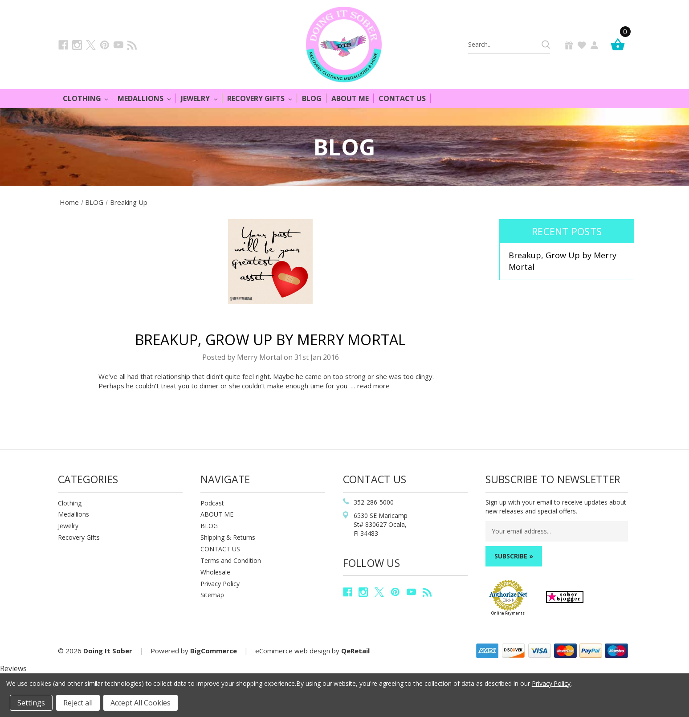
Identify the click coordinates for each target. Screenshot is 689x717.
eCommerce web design (292, 650)
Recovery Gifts (259, 98)
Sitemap (212, 595)
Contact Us (402, 98)
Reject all (78, 703)
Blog (312, 98)
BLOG (209, 525)
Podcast (212, 503)
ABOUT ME (216, 514)
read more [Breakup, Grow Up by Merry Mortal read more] (373, 385)
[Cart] (620, 44)
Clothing (86, 98)
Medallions (144, 98)
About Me (350, 98)
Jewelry (199, 98)
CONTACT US (220, 549)
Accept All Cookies (140, 703)
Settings (31, 703)
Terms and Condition (230, 560)
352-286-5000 (374, 502)
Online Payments (508, 613)
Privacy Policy (220, 583)
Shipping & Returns (227, 537)
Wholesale (215, 572)
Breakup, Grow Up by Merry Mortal (270, 339)
